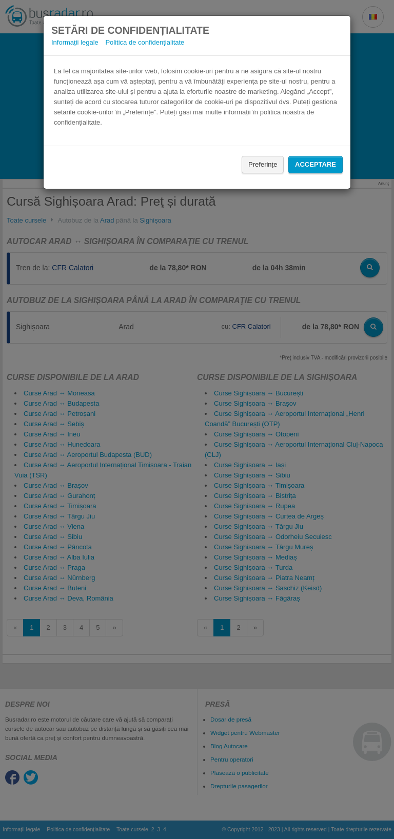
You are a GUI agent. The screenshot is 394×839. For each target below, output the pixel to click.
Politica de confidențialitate (144, 42)
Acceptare (315, 164)
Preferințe (262, 164)
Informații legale (74, 42)
